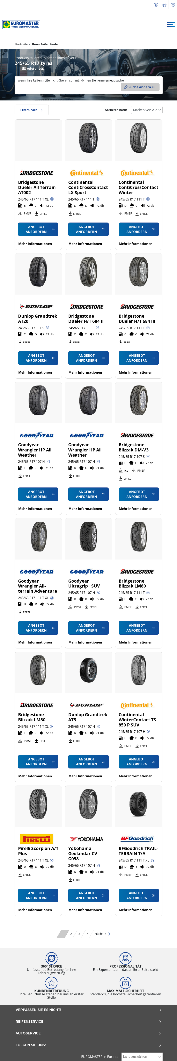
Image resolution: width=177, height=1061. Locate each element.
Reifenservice (89, 1021)
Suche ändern (137, 87)
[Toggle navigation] (171, 24)
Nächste (103, 933)
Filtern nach (31, 109)
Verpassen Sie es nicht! (89, 1009)
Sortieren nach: (116, 109)
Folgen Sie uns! (89, 1044)
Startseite (21, 44)
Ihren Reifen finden (45, 44)
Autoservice (89, 1032)
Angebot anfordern (36, 228)
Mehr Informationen (35, 242)
